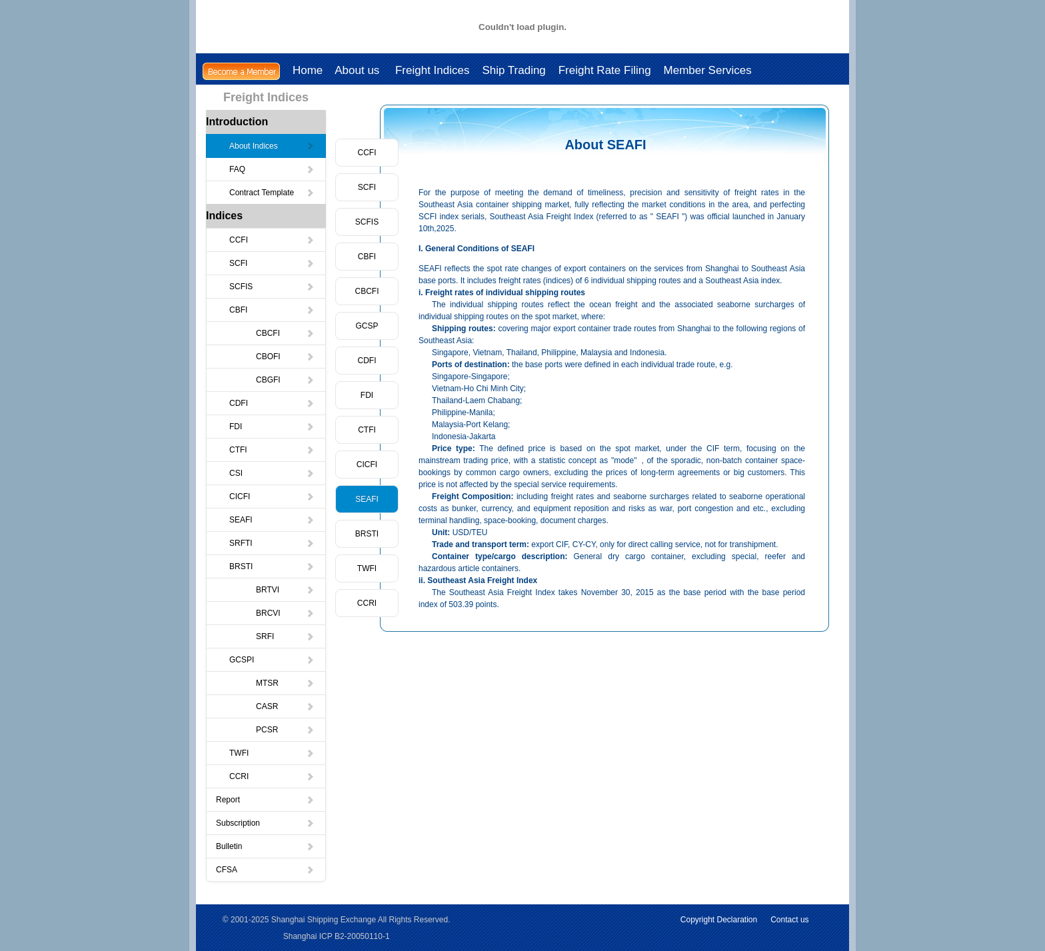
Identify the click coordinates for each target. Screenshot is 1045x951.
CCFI (272, 240)
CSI (272, 473)
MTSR (285, 683)
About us (359, 70)
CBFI (272, 310)
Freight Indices (432, 70)
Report (265, 799)
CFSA (265, 869)
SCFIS (272, 286)
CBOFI (285, 356)
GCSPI (272, 659)
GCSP (366, 326)
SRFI (285, 636)
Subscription (265, 823)
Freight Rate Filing (604, 70)
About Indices (272, 146)
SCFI (272, 263)
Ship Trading (513, 70)
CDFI (272, 403)
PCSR (285, 729)
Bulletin (265, 846)
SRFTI (272, 543)
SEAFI (272, 519)
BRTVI (285, 589)
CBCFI (285, 333)
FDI (272, 426)
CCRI (272, 776)
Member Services (708, 70)
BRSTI (272, 566)
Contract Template (272, 192)
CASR (285, 706)
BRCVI (285, 613)
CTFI (272, 450)
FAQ (272, 169)
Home (308, 70)
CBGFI (285, 380)
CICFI (272, 496)
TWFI (272, 753)
